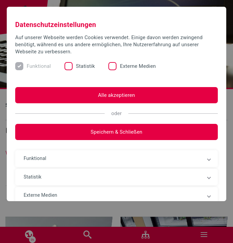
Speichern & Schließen (116, 132)
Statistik (85, 66)
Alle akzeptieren (116, 95)
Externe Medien (138, 66)
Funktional (39, 66)
